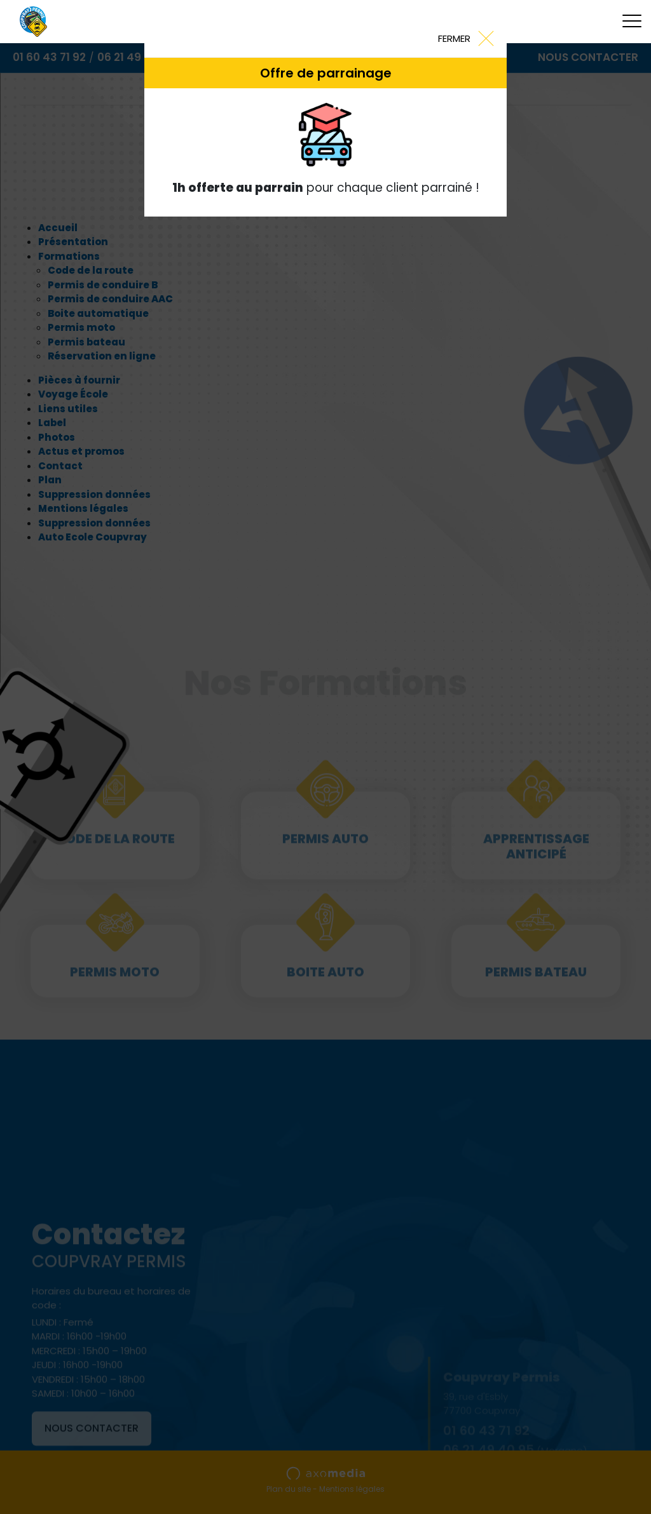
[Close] (465, 37)
